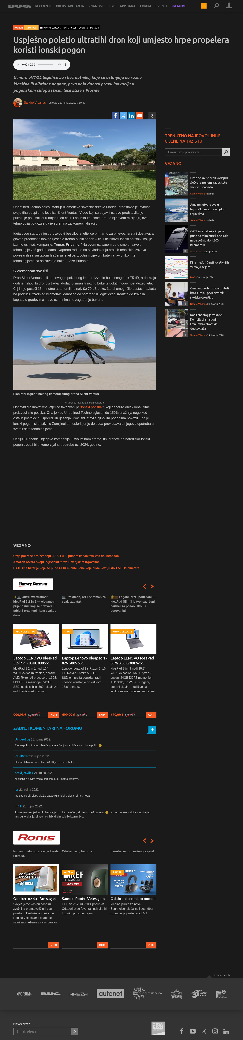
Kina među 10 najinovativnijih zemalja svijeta (209, 265)
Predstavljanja (75, 10)
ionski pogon (70, 27)
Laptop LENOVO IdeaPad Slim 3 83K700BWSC (132, 660)
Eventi (166, 10)
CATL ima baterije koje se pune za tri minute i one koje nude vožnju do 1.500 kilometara (76, 568)
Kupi (54, 714)
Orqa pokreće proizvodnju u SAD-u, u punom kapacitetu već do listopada (66, 556)
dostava (83, 27)
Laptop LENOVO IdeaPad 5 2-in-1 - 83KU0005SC (35, 660)
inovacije (94, 27)
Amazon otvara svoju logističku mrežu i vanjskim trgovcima (56, 562)
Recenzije (49, 10)
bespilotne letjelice (50, 27)
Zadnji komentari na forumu (47, 728)
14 (184, 193)
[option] (36, 656)
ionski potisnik (92, 407)
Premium (184, 10)
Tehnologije (31, 27)
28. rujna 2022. (41, 739)
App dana (133, 10)
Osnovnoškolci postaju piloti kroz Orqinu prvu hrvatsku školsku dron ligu (209, 293)
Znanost (101, 10)
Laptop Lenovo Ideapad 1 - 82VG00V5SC (84, 660)
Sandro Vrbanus (35, 102)
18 (184, 251)
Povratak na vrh (221, 975)
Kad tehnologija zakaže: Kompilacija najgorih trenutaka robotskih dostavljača (206, 321)
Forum (150, 10)
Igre (117, 10)
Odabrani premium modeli (132, 898)
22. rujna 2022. (39, 756)
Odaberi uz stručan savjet (34, 898)
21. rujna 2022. (44, 773)
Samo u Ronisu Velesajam (83, 898)
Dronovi (18, 27)
